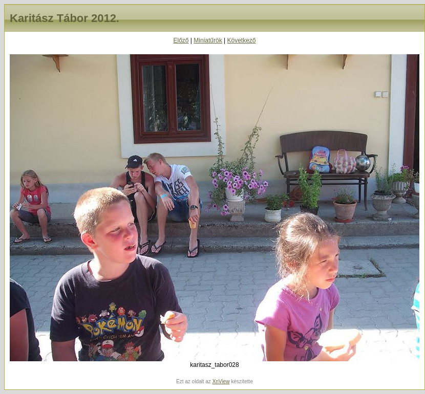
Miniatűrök (208, 40)
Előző (180, 40)
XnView (221, 381)
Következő (241, 40)
